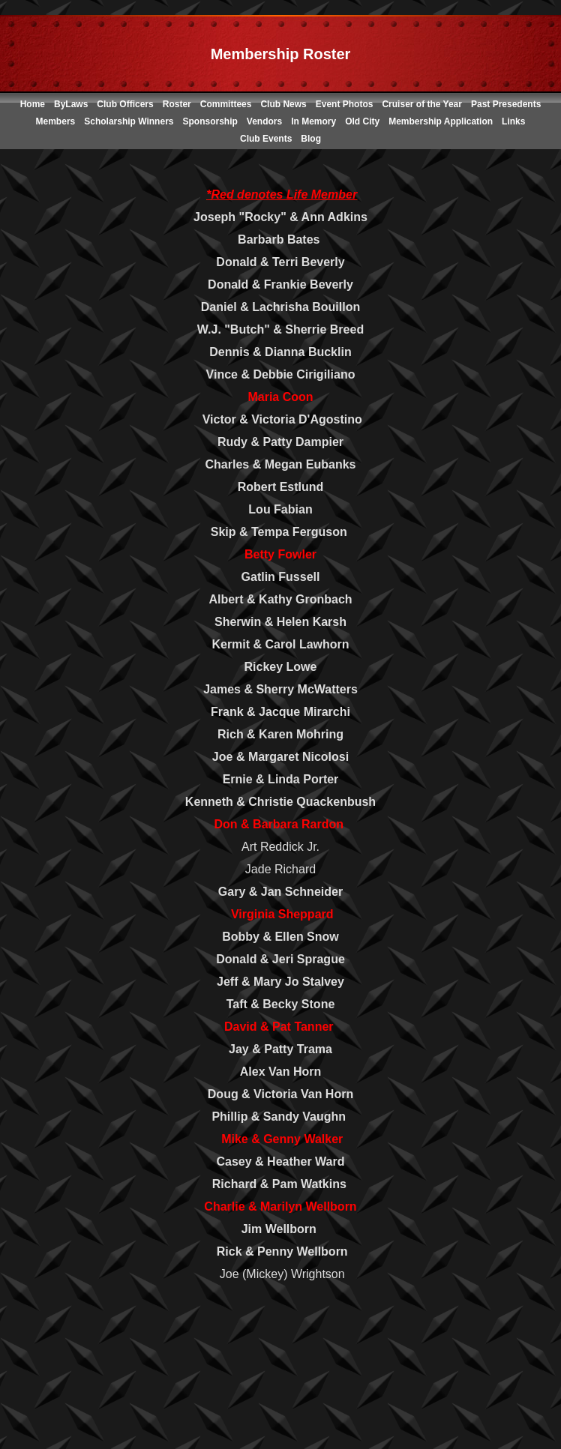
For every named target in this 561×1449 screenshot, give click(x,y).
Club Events (266, 138)
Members (56, 121)
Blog (311, 138)
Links (513, 121)
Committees (226, 104)
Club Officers (125, 104)
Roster (177, 104)
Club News (283, 104)
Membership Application (440, 121)
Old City (362, 121)
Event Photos (345, 104)
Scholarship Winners (128, 121)
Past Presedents (506, 104)
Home (32, 104)
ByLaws (71, 104)
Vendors (264, 121)
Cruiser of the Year (422, 104)
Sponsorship (209, 121)
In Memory (313, 121)
